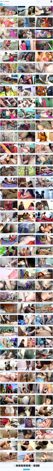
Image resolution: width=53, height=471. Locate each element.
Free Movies (4, 1)
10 (34, 465)
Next (38, 465)
